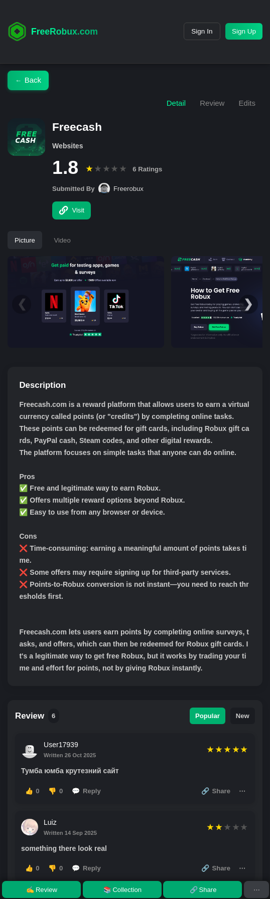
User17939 (61, 745)
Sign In (200, 31)
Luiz (50, 822)
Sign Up (243, 31)
